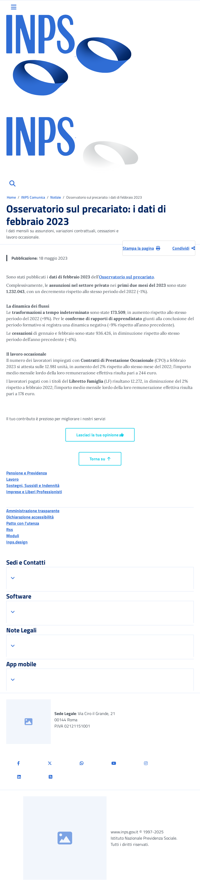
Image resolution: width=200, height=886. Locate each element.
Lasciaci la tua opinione (100, 435)
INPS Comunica (33, 197)
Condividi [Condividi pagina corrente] (183, 248)
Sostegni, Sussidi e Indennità (32, 485)
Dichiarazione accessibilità (30, 517)
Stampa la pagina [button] (141, 248)
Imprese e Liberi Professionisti (34, 491)
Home (12, 197)
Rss (9, 529)
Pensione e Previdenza (26, 473)
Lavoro (12, 479)
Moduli (12, 536)
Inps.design (17, 542)
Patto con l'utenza (22, 523)
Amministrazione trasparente (32, 511)
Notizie (55, 197)
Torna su (100, 459)
